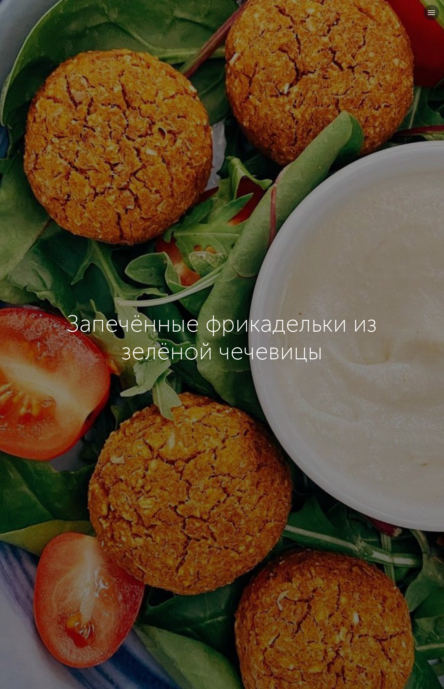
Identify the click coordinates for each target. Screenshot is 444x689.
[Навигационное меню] (431, 12)
